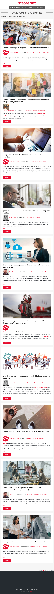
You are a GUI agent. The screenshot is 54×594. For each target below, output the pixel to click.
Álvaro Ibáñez (12, 217)
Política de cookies (34, 589)
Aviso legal (18, 589)
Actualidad (12, 7)
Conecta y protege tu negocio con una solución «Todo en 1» (26, 48)
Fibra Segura (44, 336)
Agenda (18, 7)
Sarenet (31, 591)
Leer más (7, 66)
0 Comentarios (45, 52)
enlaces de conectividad (40, 387)
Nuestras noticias (34, 161)
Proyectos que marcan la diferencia (36, 7)
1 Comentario (36, 217)
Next (52, 570)
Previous (40, 570)
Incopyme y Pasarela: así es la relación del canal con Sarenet (26, 542)
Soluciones (23, 7)
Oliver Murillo (12, 271)
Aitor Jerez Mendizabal (8, 110)
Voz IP (11, 555)
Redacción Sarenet (14, 52)
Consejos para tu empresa (33, 52)
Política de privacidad (25, 589)
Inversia (5, 443)
